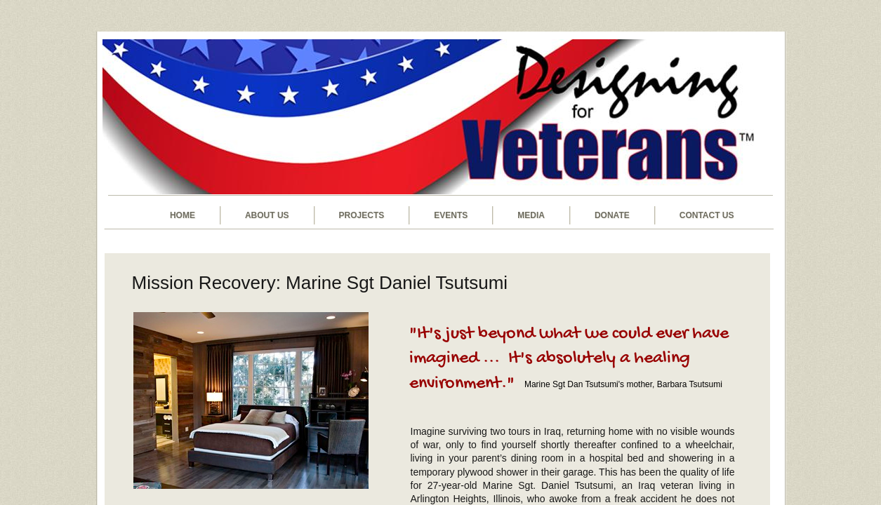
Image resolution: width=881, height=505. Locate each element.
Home (182, 215)
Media (531, 215)
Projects (362, 215)
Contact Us (707, 215)
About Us (267, 215)
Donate (612, 215)
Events (451, 215)
